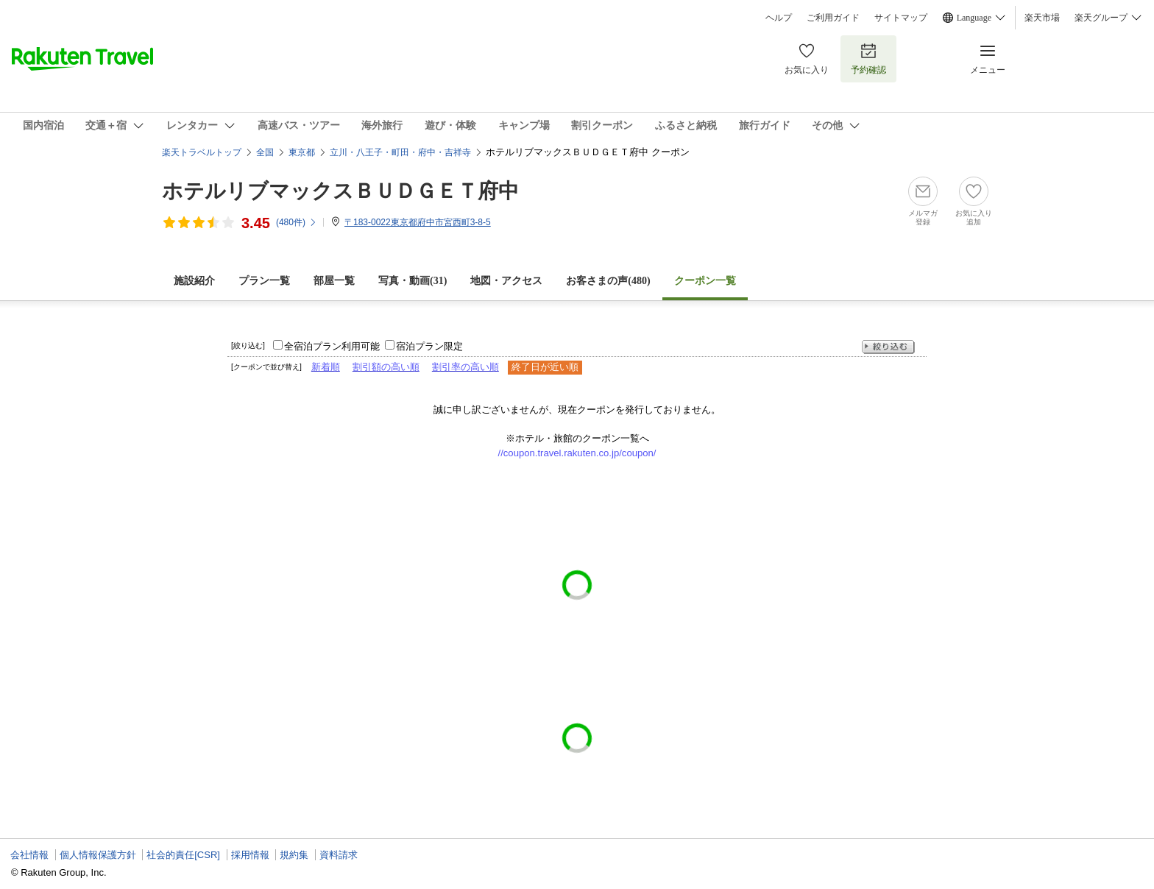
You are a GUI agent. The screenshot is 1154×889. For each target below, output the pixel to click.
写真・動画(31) (412, 280)
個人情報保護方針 (98, 854)
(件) (296, 222)
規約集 (294, 854)
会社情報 (29, 854)
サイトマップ (900, 18)
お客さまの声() (608, 280)
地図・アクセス (506, 280)
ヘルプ (778, 18)
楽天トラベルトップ (201, 152)
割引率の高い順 (465, 366)
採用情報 (250, 854)
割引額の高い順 (386, 366)
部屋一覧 (334, 280)
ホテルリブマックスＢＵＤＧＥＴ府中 (340, 191)
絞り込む (888, 347)
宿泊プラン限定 (429, 346)
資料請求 (338, 854)
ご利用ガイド (833, 18)
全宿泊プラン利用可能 (332, 346)
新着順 (325, 366)
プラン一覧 (264, 280)
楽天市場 (1042, 18)
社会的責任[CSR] (183, 854)
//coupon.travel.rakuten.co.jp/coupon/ (577, 452)
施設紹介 (194, 280)
